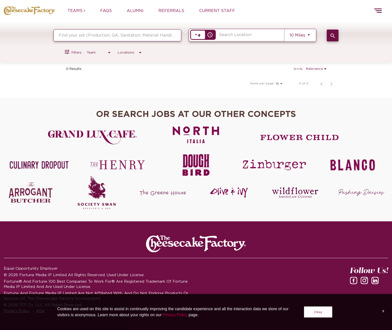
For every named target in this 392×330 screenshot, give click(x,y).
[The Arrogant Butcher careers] (31, 192)
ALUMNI (135, 10)
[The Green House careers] (163, 192)
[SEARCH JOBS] (332, 35)
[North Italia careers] (196, 134)
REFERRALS (171, 10)
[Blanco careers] (352, 165)
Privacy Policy (18, 311)
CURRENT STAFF (217, 10)
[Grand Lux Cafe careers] (92, 137)
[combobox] (117, 35)
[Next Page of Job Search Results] (331, 83)
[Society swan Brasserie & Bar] (97, 192)
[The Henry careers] (117, 165)
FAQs (106, 10)
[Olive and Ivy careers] (229, 192)
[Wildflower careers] (295, 192)
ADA (42, 311)
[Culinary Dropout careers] (39, 165)
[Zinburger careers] (274, 165)
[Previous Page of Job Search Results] (321, 83)
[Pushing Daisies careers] (361, 192)
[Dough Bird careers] (196, 165)
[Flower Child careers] (300, 137)
